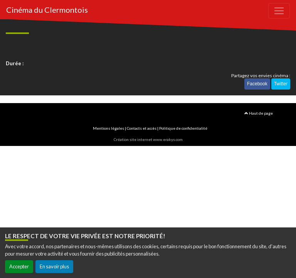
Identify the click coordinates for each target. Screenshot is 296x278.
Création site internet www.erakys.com (148, 139)
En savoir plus (54, 266)
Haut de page (258, 113)
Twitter (281, 83)
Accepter (19, 266)
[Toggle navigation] (279, 11)
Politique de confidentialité (183, 128)
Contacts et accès (141, 128)
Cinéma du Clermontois (47, 9)
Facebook (257, 83)
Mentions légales (108, 128)
